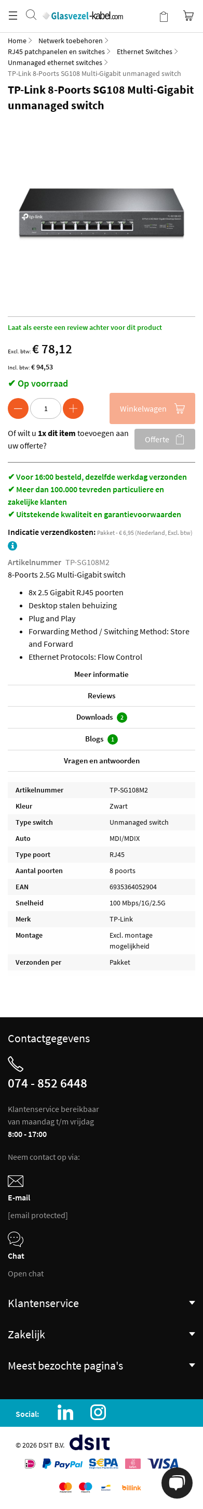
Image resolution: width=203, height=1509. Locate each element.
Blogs (101, 739)
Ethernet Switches (144, 51)
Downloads (101, 717)
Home (17, 40)
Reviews (101, 695)
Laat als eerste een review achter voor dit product (85, 327)
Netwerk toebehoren (70, 40)
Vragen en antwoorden (102, 760)
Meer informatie (101, 674)
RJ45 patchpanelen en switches (56, 51)
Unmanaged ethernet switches (55, 62)
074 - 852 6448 (47, 1083)
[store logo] (82, 5)
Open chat (26, 1273)
